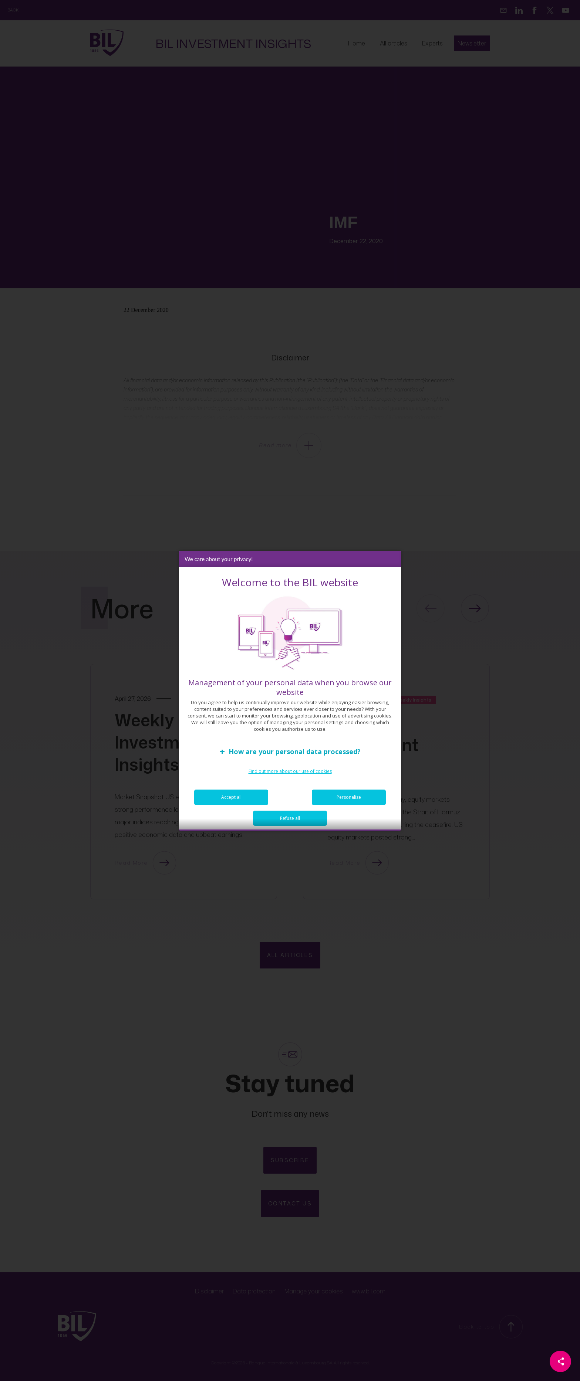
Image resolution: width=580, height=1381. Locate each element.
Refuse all (290, 823)
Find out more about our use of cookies (290, 776)
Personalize (349, 802)
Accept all (231, 802)
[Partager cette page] (560, 1361)
